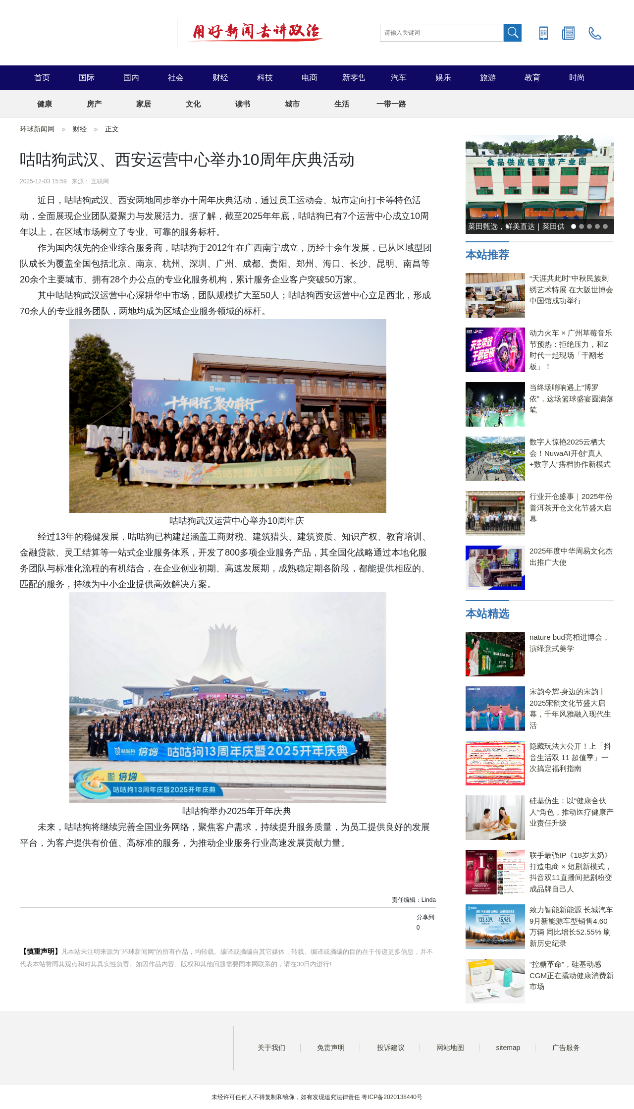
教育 (532, 77)
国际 (87, 77)
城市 (292, 104)
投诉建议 (391, 1048)
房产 (94, 104)
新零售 (354, 77)
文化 (193, 104)
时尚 (577, 77)
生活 (341, 104)
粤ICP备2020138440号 (392, 1097)
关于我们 (271, 1048)
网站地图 (450, 1048)
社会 (176, 77)
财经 (220, 77)
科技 (265, 77)
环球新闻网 (37, 129)
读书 (242, 104)
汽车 (399, 77)
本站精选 (487, 614)
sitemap (508, 1048)
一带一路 (391, 104)
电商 (309, 77)
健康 (44, 104)
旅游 (488, 77)
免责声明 (331, 1048)
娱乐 (443, 77)
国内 (131, 77)
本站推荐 (487, 255)
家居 (143, 104)
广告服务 (566, 1048)
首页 (42, 77)
